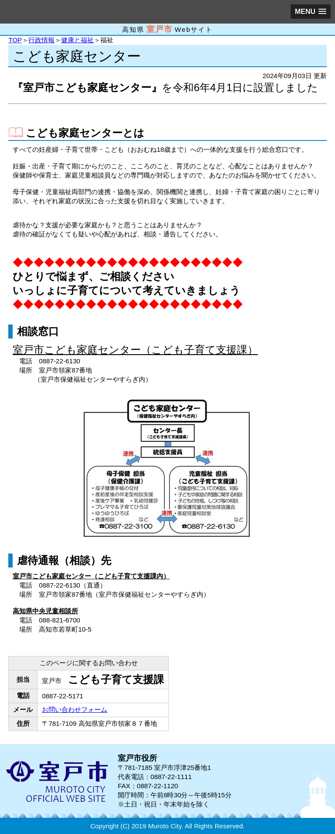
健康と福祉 (77, 40)
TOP (15, 40)
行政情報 (41, 40)
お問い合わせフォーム (74, 709)
